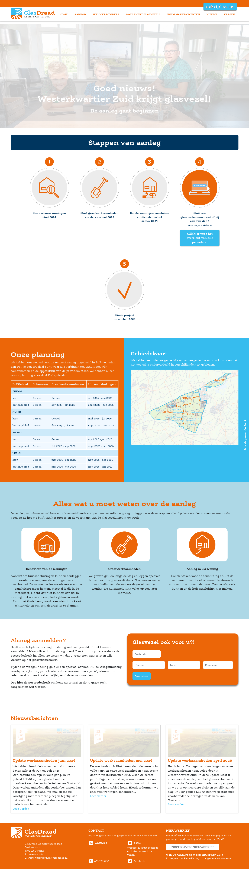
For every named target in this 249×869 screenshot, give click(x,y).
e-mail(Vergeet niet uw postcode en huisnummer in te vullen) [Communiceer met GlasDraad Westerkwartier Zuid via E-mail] (142, 849)
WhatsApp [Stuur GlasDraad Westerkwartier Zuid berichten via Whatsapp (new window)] (97, 843)
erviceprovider (105, 14)
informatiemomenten (183, 14)
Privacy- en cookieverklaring (182, 858)
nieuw (211, 14)
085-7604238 (98, 861)
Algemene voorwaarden (218, 858)
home (64, 14)
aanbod (80, 14)
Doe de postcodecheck (245, 434)
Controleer (141, 676)
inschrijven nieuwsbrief (192, 847)
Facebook (136, 861)
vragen (229, 14)
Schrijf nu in (220, 7)
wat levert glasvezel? (143, 14)
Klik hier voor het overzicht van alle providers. (199, 238)
